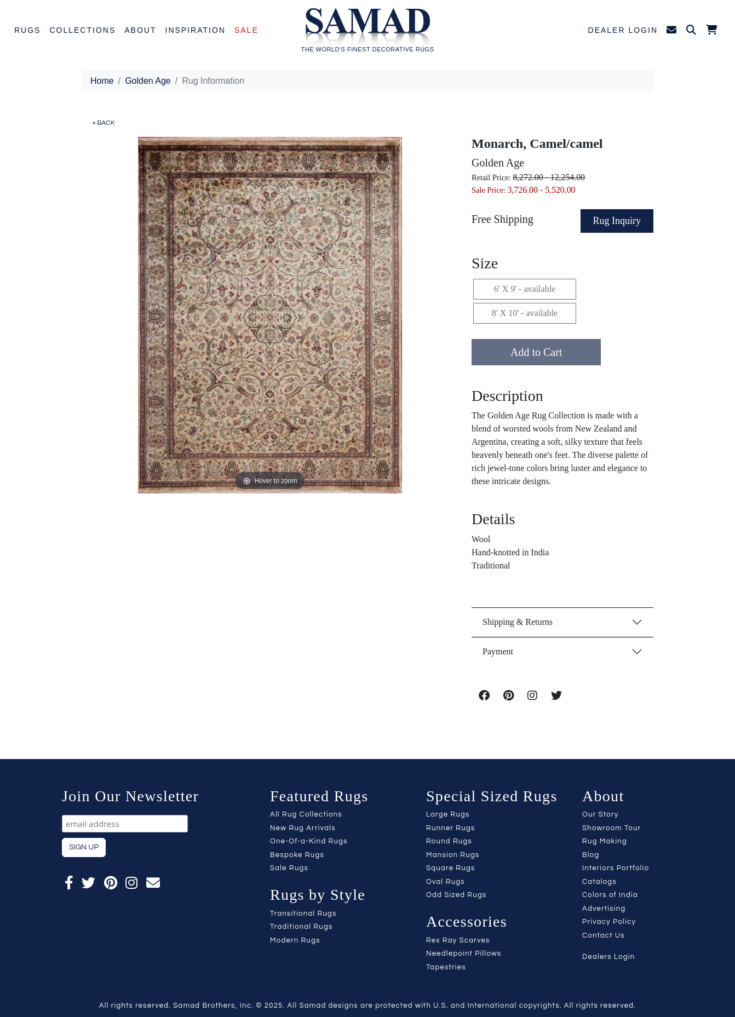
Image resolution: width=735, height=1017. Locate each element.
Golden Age (148, 80)
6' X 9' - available (524, 289)
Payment (498, 651)
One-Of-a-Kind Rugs (309, 841)
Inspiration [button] (195, 30)
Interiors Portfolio (615, 868)
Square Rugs (450, 868)
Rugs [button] (27, 30)
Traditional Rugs (301, 926)
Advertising (604, 908)
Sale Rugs (289, 868)
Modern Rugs (295, 940)
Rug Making (604, 841)
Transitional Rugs (303, 913)
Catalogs (599, 882)
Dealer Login (623, 30)
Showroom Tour (611, 828)
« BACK (103, 123)
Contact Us (603, 935)
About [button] (140, 30)
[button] (692, 30)
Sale (246, 30)
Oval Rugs (445, 882)
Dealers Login (608, 957)
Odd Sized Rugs (456, 895)
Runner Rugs (450, 828)
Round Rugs (449, 841)
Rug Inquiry (617, 220)
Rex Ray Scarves (458, 940)
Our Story (600, 814)
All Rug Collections (306, 814)
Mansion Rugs (453, 855)
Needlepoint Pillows (464, 953)
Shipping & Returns (518, 622)
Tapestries (446, 967)
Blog (591, 855)
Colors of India (610, 895)
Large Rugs (448, 814)
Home (102, 80)
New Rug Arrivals (303, 828)
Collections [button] (82, 30)
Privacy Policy (609, 922)
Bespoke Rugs (297, 855)
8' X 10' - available (525, 313)
